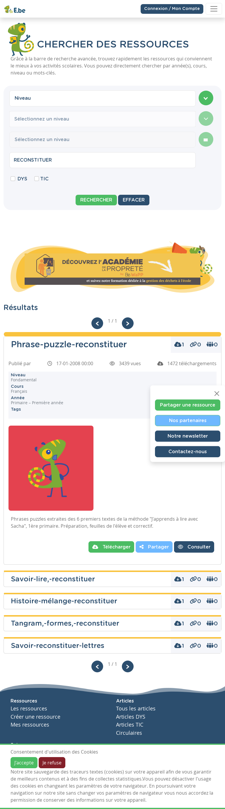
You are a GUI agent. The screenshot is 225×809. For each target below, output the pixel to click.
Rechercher (96, 200)
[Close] (216, 393)
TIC (44, 179)
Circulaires (129, 733)
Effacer (134, 200)
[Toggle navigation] (214, 9)
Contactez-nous (187, 451)
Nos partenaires (188, 420)
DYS (22, 179)
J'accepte (24, 762)
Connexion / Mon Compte (172, 8)
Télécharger (111, 546)
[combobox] (102, 98)
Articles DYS (130, 716)
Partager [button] (154, 546)
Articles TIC (129, 724)
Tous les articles (136, 708)
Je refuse (52, 762)
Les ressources (29, 708)
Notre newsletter (188, 436)
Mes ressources (30, 724)
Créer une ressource (35, 716)
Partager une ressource (187, 405)
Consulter (194, 546)
